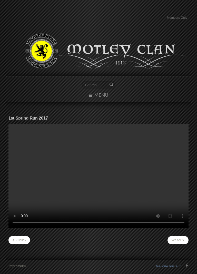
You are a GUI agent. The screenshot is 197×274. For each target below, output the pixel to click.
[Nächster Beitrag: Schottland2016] (178, 240)
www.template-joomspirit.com (196, 259)
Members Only (177, 17)
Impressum (17, 266)
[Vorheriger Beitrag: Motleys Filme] (19, 240)
